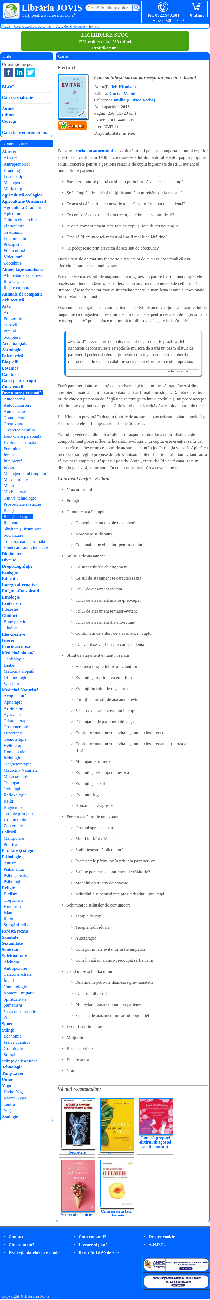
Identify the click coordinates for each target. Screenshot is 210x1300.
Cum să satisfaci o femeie (116, 1213)
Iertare (9, 454)
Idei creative (13, 634)
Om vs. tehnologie (20, 498)
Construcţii (12, 386)
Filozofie (10, 609)
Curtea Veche (122, 93)
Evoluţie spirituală (20, 442)
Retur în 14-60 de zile (98, 1252)
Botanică (10, 368)
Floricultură (14, 226)
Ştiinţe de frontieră (20, 1061)
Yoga (6, 1085)
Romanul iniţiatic (19, 992)
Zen (7, 1017)
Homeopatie (14, 751)
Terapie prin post (19, 813)
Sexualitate (12, 943)
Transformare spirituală (24, 541)
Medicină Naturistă (20, 689)
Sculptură (12, 337)
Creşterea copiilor (19, 430)
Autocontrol (14, 399)
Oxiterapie (13, 788)
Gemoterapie (15, 739)
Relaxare (11, 522)
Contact (16, 1236)
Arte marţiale (15, 343)
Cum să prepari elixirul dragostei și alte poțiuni (155, 1142)
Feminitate (13, 448)
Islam (9, 912)
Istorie (8, 640)
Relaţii (9, 510)
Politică (9, 832)
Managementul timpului (25, 473)
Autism (10, 863)
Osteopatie (13, 782)
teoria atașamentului (93, 150)
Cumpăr (76, 125)
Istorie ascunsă (16, 646)
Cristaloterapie (17, 720)
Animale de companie (22, 294)
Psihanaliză (14, 869)
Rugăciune (13, 807)
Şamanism (13, 1005)
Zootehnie (13, 263)
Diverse (9, 559)
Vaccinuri (12, 683)
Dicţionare (12, 553)
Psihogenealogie (18, 875)
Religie (8, 887)
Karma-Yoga (15, 1097)
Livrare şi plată (93, 1244)
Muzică (10, 325)
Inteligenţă (13, 460)
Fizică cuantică (17, 1042)
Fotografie (13, 318)
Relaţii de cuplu (18, 516)
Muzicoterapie (16, 776)
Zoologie (10, 1116)
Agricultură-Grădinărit (24, 201)
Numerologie (15, 986)
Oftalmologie (15, 677)
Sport (7, 1023)
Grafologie (13, 1048)
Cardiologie (14, 658)
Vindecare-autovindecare (26, 547)
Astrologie (11, 349)
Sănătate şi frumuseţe (22, 529)
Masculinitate (16, 479)
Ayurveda (12, 714)
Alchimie (12, 962)
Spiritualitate (14, 955)
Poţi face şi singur (18, 850)
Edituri (9, 115)
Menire (10, 485)
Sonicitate (11, 949)
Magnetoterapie (17, 763)
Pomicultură (14, 250)
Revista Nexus (15, 931)
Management (15, 182)
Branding (12, 170)
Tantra (9, 1104)
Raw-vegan (14, 281)
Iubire (9, 467)
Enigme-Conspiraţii (20, 590)
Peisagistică (14, 244)
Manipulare (14, 838)
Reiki (8, 801)
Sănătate (10, 937)
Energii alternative (19, 584)
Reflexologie (15, 794)
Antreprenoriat (17, 164)
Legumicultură (17, 238)
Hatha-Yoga (14, 1091)
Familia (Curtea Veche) (133, 99)
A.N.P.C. (156, 1244)
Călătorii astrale (18, 974)
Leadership (13, 176)
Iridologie (12, 757)
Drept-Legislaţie (17, 566)
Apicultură (13, 213)
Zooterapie (13, 825)
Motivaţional (15, 491)
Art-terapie (13, 708)
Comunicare (14, 417)
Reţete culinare (17, 287)
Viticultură (13, 256)
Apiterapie (13, 702)
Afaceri (9, 151)
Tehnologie (12, 1067)
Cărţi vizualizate (17, 97)
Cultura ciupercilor (20, 219)
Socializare (13, 535)
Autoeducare (15, 411)
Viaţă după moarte (20, 1011)
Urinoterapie (15, 819)
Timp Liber (13, 1073)
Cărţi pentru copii (19, 380)
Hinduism (12, 906)
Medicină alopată (18, 652)
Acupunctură (15, 695)
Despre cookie (161, 1236)
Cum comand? (92, 1236)
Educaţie (10, 578)
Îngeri (9, 980)
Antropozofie (15, 968)
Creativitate (14, 423)
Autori (8, 108)
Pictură (10, 331)
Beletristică (12, 355)
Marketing (13, 188)
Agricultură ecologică (22, 195)
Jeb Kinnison (123, 86)
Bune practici (15, 621)
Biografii (10, 361)
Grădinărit (13, 232)
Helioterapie (14, 745)
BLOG (8, 86)
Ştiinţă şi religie (18, 924)
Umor (7, 1079)
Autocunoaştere (17, 405)
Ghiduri (9, 615)
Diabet (9, 665)
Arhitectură (13, 300)
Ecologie (10, 572)
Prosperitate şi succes (22, 504)
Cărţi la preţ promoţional (26, 132)
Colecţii (9, 121)
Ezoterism (11, 603)
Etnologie (11, 597)
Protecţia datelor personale (34, 1252)
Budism (10, 893)
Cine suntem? (22, 1244)
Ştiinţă (8, 1030)
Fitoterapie (13, 733)
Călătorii (10, 374)
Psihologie (11, 856)
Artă (6, 306)
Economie (13, 1036)
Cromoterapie (16, 726)
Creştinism (13, 900)
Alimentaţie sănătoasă (22, 269)
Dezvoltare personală (22, 392)
